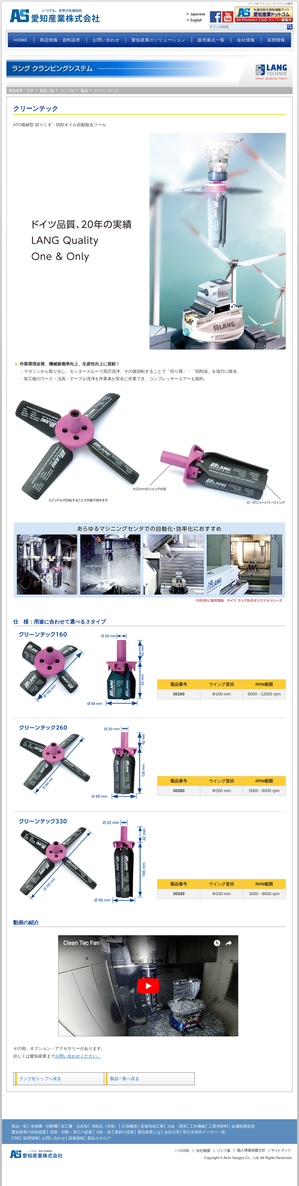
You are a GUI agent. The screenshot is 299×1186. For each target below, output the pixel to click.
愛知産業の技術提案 (29, 1132)
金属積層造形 (243, 1126)
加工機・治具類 (74, 1126)
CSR (16, 1138)
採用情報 (276, 40)
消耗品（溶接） (104, 1126)
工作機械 (197, 1126)
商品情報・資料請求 (60, 40)
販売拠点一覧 (211, 40)
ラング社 (67, 90)
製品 (84, 90)
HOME (21, 40)
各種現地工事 (152, 1126)
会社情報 (246, 40)
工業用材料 (218, 1126)
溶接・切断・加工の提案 (71, 1132)
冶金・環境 (176, 1126)
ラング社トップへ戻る (40, 1078)
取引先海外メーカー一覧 (204, 1132)
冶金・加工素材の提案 (114, 1132)
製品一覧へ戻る (124, 1078)
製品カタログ (99, 1138)
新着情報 (76, 1138)
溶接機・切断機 (44, 1126)
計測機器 (129, 1126)
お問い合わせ (106, 40)
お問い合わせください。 (78, 1056)
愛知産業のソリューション (158, 40)
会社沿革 (172, 1132)
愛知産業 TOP (21, 90)
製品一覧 (47, 90)
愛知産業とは (149, 1132)
